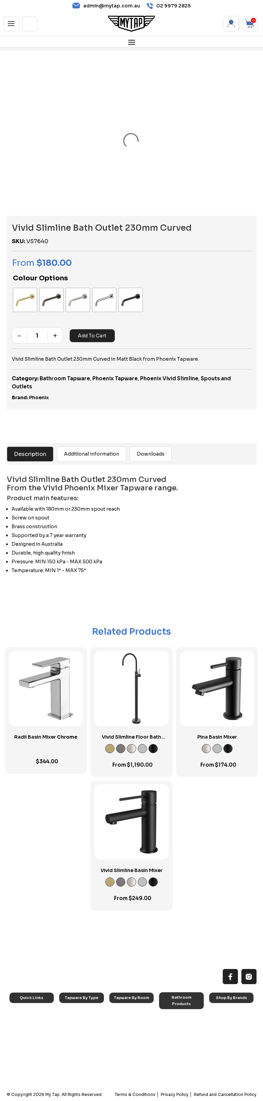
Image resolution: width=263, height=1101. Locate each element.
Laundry (122, 1021)
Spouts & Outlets (81, 1046)
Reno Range (26, 1029)
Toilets (171, 1044)
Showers (123, 1038)
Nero (219, 1021)
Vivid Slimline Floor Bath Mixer (131, 740)
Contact (22, 1063)
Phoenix (39, 397)
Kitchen (122, 1012)
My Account (231, 23)
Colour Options (40, 278)
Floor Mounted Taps (84, 1055)
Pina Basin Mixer (217, 737)
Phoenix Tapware (115, 378)
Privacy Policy (175, 1094)
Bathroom (124, 1029)
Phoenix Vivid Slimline (169, 378)
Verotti (221, 1059)
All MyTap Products (33, 1021)
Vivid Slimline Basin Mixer (131, 870)
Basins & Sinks (178, 1035)
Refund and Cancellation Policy (225, 1094)
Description (30, 454)
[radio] (25, 300)
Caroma (222, 1012)
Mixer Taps (75, 1038)
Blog (19, 1055)
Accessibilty (26, 1046)
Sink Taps (74, 1012)
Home (20, 1012)
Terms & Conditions (135, 1094)
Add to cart (92, 336)
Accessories (176, 1018)
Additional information (91, 454)
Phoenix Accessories (226, 1040)
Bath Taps (74, 1029)
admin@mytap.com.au (106, 6)
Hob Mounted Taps (83, 1063)
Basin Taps (75, 1021)
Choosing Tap (28, 1038)
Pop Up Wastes (179, 1052)
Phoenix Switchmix (232, 1051)
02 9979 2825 (169, 6)
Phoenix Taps (227, 1029)
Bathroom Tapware (65, 378)
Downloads (151, 454)
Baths (170, 1027)
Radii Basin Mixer (46, 737)
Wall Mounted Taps (83, 1072)
